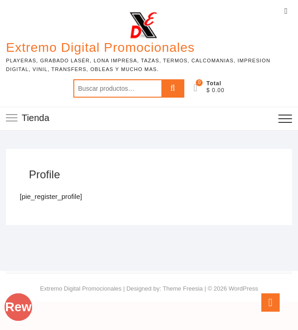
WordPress (243, 288)
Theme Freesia (183, 288)
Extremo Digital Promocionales (100, 47)
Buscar (172, 88)
